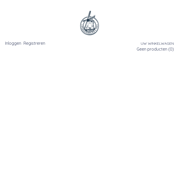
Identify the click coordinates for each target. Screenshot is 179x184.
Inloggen (13, 43)
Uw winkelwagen (157, 43)
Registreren (34, 43)
